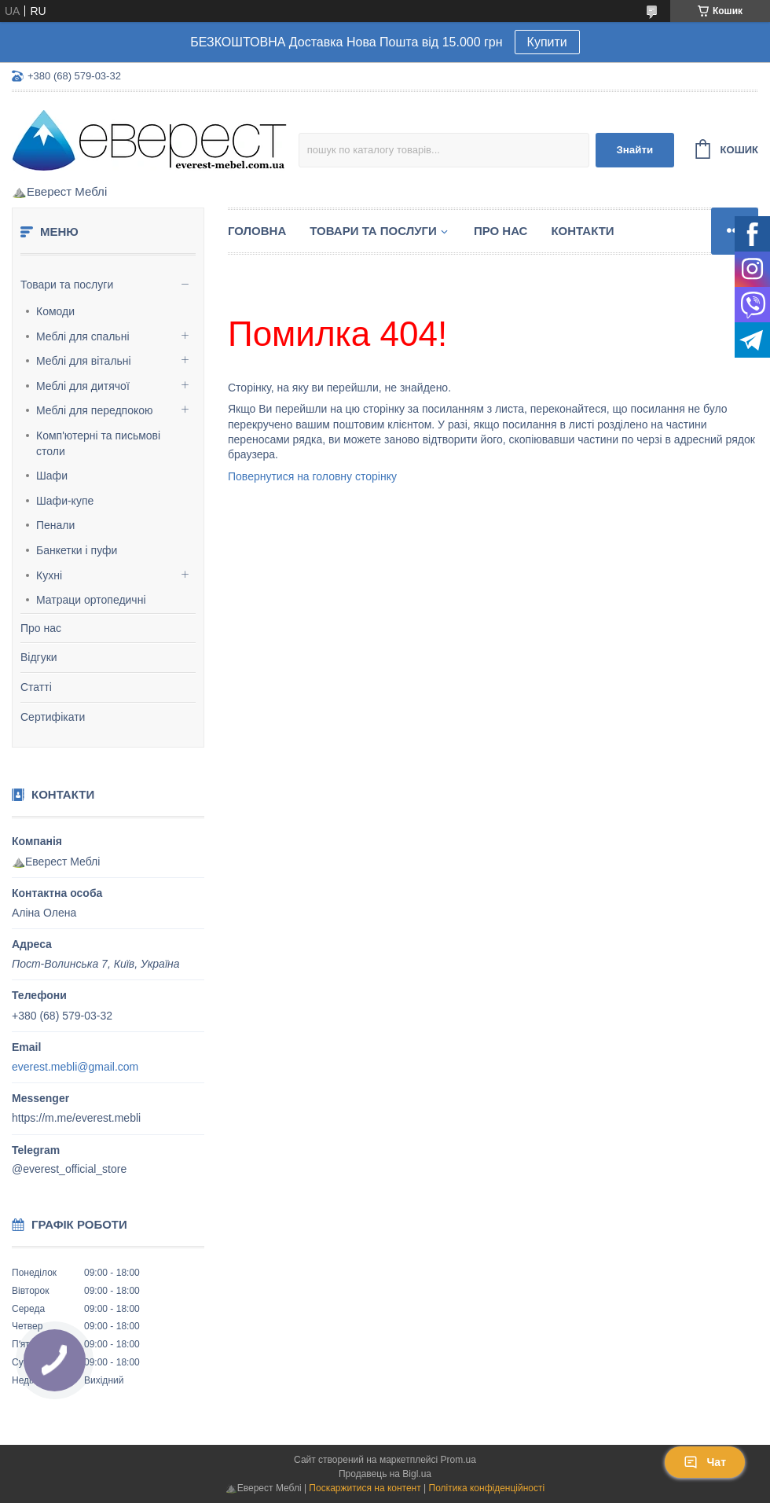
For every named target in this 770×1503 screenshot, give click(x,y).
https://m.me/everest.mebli (76, 1118)
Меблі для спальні (83, 336)
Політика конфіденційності (487, 1488)
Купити (547, 42)
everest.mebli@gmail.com (75, 1066)
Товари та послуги (66, 284)
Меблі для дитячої (83, 386)
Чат (705, 1462)
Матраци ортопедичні (91, 599)
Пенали (55, 525)
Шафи (52, 475)
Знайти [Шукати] (634, 150)
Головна (257, 231)
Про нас (40, 628)
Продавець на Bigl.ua (385, 1473)
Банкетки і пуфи (76, 550)
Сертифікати (52, 717)
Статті (36, 687)
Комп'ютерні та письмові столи (98, 443)
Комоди (55, 311)
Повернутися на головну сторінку (312, 476)
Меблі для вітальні (83, 361)
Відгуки (38, 657)
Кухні (49, 575)
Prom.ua (458, 1459)
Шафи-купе (65, 500)
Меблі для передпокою (94, 410)
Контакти (582, 231)
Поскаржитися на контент (364, 1488)
